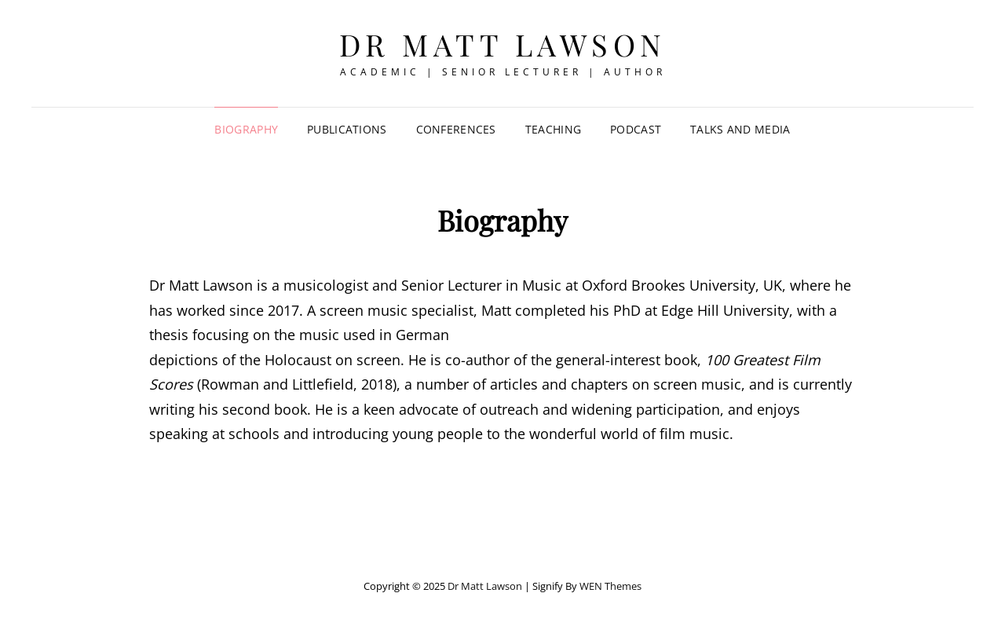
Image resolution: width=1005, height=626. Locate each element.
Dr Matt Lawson (503, 44)
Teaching (553, 129)
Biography (246, 129)
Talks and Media (740, 129)
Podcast (635, 129)
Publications (346, 129)
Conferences (456, 129)
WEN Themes (610, 586)
